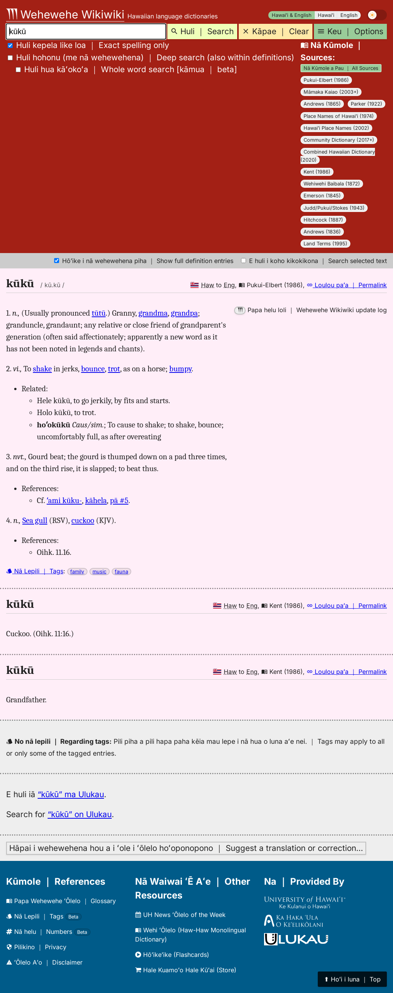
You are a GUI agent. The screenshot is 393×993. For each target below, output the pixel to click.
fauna (121, 571)
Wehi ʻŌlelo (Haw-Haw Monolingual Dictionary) (190, 934)
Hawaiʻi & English (292, 15)
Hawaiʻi (326, 15)
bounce (93, 368)
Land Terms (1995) (325, 243)
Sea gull (34, 520)
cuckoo (82, 520)
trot (114, 368)
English (349, 15)
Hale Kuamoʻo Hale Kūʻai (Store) (185, 970)
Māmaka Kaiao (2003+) (331, 92)
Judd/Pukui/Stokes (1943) (334, 208)
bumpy (180, 368)
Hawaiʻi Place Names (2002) (336, 128)
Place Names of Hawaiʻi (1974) (338, 116)
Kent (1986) (317, 172)
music (99, 571)
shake (42, 368)
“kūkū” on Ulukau (80, 814)
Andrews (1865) (322, 104)
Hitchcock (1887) (323, 220)
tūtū (99, 313)
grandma (153, 313)
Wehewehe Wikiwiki (65, 14)
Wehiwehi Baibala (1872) (331, 183)
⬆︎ (352, 979)
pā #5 (119, 500)
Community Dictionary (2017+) (338, 140)
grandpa (184, 313)
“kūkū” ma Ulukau (71, 794)
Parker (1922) (366, 104)
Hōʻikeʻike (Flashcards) (172, 954)
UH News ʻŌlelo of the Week (180, 915)
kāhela (96, 500)
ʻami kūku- (64, 500)
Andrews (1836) (322, 231)
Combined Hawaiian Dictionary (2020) (338, 156)
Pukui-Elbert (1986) (326, 80)
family (77, 571)
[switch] (377, 15)
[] (126, 69)
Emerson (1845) (322, 195)
